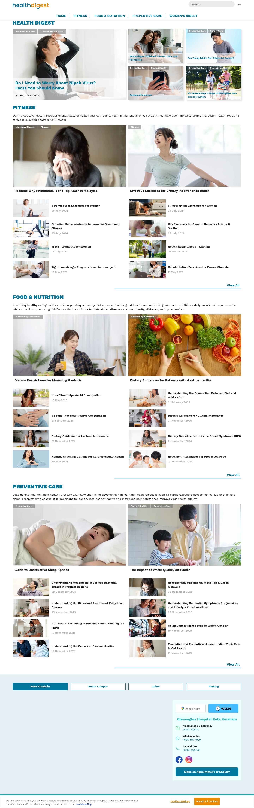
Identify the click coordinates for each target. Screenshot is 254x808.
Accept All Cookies (207, 801)
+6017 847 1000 (192, 739)
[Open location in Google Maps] (191, 708)
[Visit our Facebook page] (179, 759)
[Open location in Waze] (223, 708)
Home (61, 16)
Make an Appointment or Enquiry (207, 771)
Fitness (80, 16)
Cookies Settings (180, 801)
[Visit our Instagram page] (188, 759)
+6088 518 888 (191, 750)
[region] (127, 801)
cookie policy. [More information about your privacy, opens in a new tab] (84, 804)
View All (233, 285)
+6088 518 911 (191, 729)
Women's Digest (183, 16)
